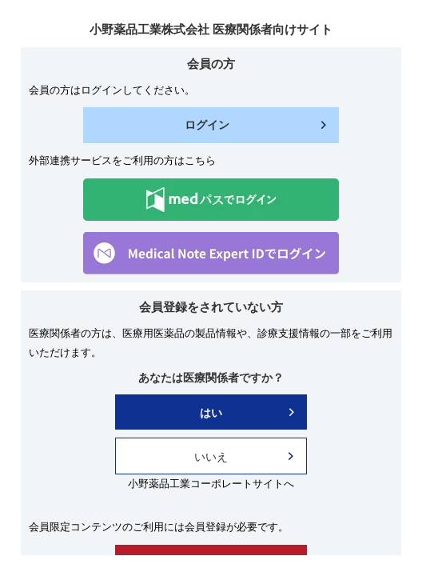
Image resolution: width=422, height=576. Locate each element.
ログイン (207, 124)
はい (211, 412)
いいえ (211, 456)
